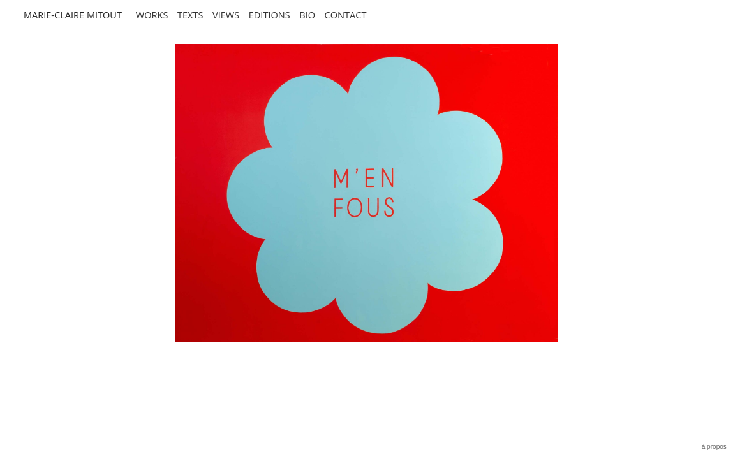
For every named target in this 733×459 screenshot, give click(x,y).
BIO (307, 15)
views (225, 15)
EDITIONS (269, 15)
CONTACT (346, 15)
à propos (714, 446)
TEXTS (190, 15)
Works (152, 15)
